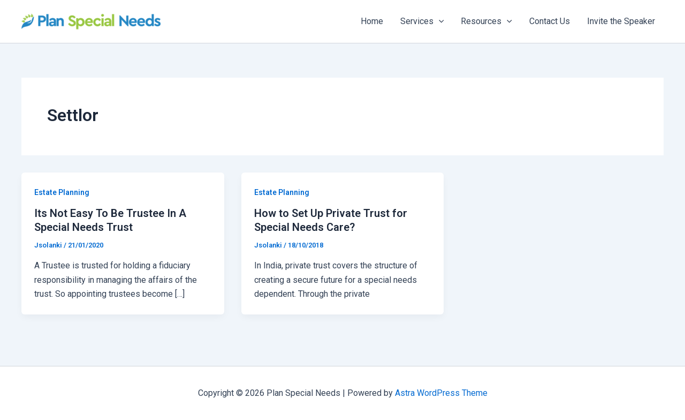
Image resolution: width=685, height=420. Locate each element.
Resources (486, 21)
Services (422, 21)
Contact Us (549, 21)
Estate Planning (61, 192)
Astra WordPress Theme (441, 393)
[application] (438, 21)
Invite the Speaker (621, 21)
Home (372, 21)
